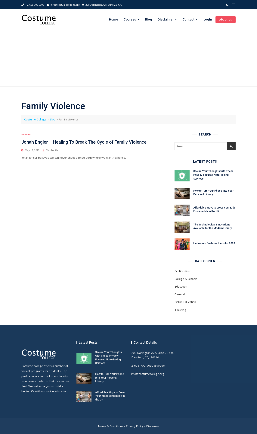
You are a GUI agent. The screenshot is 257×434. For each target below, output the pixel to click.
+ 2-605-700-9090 (32, 4)
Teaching (180, 309)
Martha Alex (53, 150)
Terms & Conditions (110, 426)
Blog (148, 19)
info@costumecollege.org (63, 4)
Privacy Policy (135, 426)
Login (207, 19)
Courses (130, 19)
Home (113, 19)
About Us (225, 19)
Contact (189, 19)
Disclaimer (166, 19)
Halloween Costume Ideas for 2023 (214, 243)
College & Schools (186, 279)
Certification (182, 271)
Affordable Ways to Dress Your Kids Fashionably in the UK (110, 396)
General (26, 134)
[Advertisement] (128, 58)
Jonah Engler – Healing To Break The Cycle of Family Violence (84, 142)
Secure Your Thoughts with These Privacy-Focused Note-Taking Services (213, 175)
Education (181, 286)
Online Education (185, 302)
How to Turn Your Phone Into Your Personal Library (109, 377)
